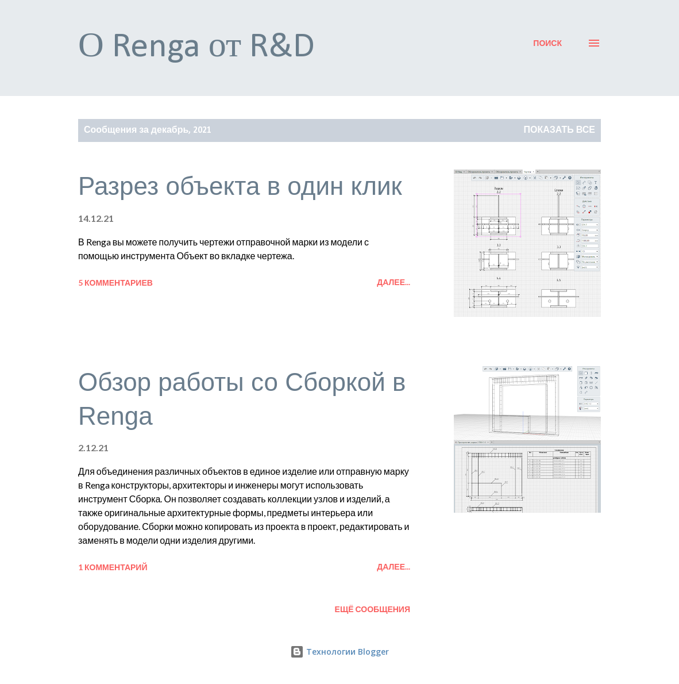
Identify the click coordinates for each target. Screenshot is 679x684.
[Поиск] (547, 43)
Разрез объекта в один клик (240, 186)
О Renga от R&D (196, 47)
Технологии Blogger (339, 651)
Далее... (393, 282)
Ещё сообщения (372, 609)
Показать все (560, 130)
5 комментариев (115, 282)
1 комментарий (112, 567)
